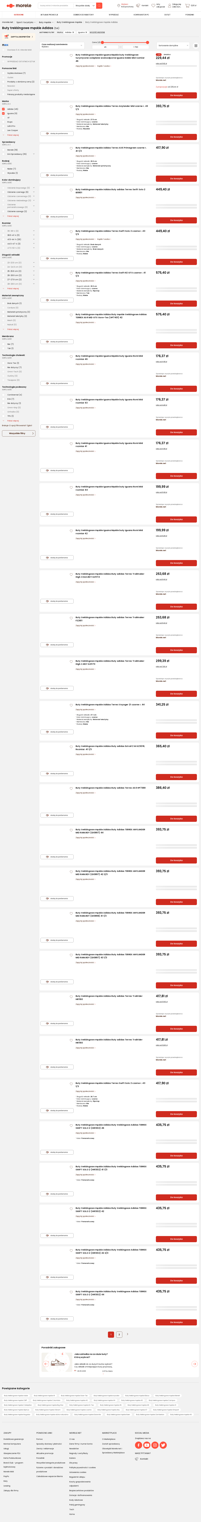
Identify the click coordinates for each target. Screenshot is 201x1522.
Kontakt (144, 1458)
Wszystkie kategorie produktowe (50, 1463)
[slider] (102, 42)
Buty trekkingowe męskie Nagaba (17, 1414)
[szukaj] (99, 6)
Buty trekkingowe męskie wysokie (106, 1395)
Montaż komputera (12, 1444)
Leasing (7, 1486)
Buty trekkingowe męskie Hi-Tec (81, 1405)
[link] (49, 14)
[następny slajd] (195, 1364)
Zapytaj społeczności (85, 66)
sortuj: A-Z (6, 104)
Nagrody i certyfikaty (78, 1453)
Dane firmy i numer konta (80, 1444)
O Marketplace (108, 1439)
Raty (6, 1481)
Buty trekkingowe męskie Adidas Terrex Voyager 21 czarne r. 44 (110, 704)
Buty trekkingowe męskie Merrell (167, 1395)
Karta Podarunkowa (12, 1458)
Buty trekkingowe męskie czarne (79, 1410)
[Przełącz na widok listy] (196, 46)
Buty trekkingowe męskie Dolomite (87, 1414)
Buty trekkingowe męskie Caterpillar (18, 1405)
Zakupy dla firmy (11, 1490)
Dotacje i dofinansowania (80, 1495)
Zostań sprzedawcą (111, 1444)
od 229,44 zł (167, 87)
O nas (72, 1439)
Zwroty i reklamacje (45, 1448)
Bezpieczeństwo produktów (81, 1490)
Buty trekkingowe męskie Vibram (48, 1410)
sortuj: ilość (7, 164)
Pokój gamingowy (77, 1504)
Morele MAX (9, 1471)
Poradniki (40, 1458)
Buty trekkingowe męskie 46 (138, 1405)
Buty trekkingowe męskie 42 (77, 1400)
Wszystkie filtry (17, 433)
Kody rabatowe (76, 1500)
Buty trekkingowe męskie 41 (165, 1405)
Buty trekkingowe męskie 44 (104, 1400)
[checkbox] (14, 73)
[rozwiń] (33, 154)
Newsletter (74, 1448)
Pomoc (39, 1439)
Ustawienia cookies (77, 1472)
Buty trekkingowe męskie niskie (16, 1395)
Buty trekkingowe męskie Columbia (46, 1400)
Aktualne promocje (44, 1453)
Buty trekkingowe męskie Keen (118, 1414)
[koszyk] (191, 6)
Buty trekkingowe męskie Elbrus (137, 1395)
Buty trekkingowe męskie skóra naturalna (52, 1414)
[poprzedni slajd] (46, 1364)
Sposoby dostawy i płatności (49, 1444)
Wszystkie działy (83, 5)
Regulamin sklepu (77, 1477)
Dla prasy (73, 1463)
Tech (71, 1509)
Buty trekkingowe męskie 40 (181, 1414)
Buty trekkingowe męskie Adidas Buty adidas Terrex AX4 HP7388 (110, 787)
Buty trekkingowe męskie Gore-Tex (74, 1395)
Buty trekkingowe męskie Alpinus (16, 1410)
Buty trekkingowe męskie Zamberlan (150, 1414)
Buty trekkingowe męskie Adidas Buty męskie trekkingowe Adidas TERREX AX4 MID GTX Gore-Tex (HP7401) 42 (111, 316)
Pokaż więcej (11, 135)
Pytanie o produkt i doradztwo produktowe (49, 1469)
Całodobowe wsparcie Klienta (49, 1476)
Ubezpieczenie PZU (12, 1453)
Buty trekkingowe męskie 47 (136, 1410)
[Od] (105, 47)
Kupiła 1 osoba (103, 66)
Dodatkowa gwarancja (14, 1439)
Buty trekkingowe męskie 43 (132, 1400)
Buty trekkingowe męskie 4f (44, 1395)
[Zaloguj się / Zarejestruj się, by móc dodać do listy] (71, 55)
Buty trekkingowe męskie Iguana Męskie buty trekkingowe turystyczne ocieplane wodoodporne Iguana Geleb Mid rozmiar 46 (110, 58)
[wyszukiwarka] (70, 6)
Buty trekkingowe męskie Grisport (166, 1410)
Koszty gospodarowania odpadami (80, 1483)
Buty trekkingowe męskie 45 (111, 1405)
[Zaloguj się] (175, 6)
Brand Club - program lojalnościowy (13, 1465)
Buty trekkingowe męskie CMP (15, 1400)
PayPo (6, 1476)
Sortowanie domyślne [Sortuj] (168, 45)
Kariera (72, 1458)
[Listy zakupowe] (158, 6)
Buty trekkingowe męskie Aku (109, 1410)
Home (72, 1514)
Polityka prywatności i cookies (82, 1467)
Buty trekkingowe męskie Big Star (50, 1405)
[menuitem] (49, 14)
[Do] (136, 47)
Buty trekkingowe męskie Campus (162, 1400)
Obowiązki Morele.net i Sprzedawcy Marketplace (113, 1450)
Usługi (6, 1448)
